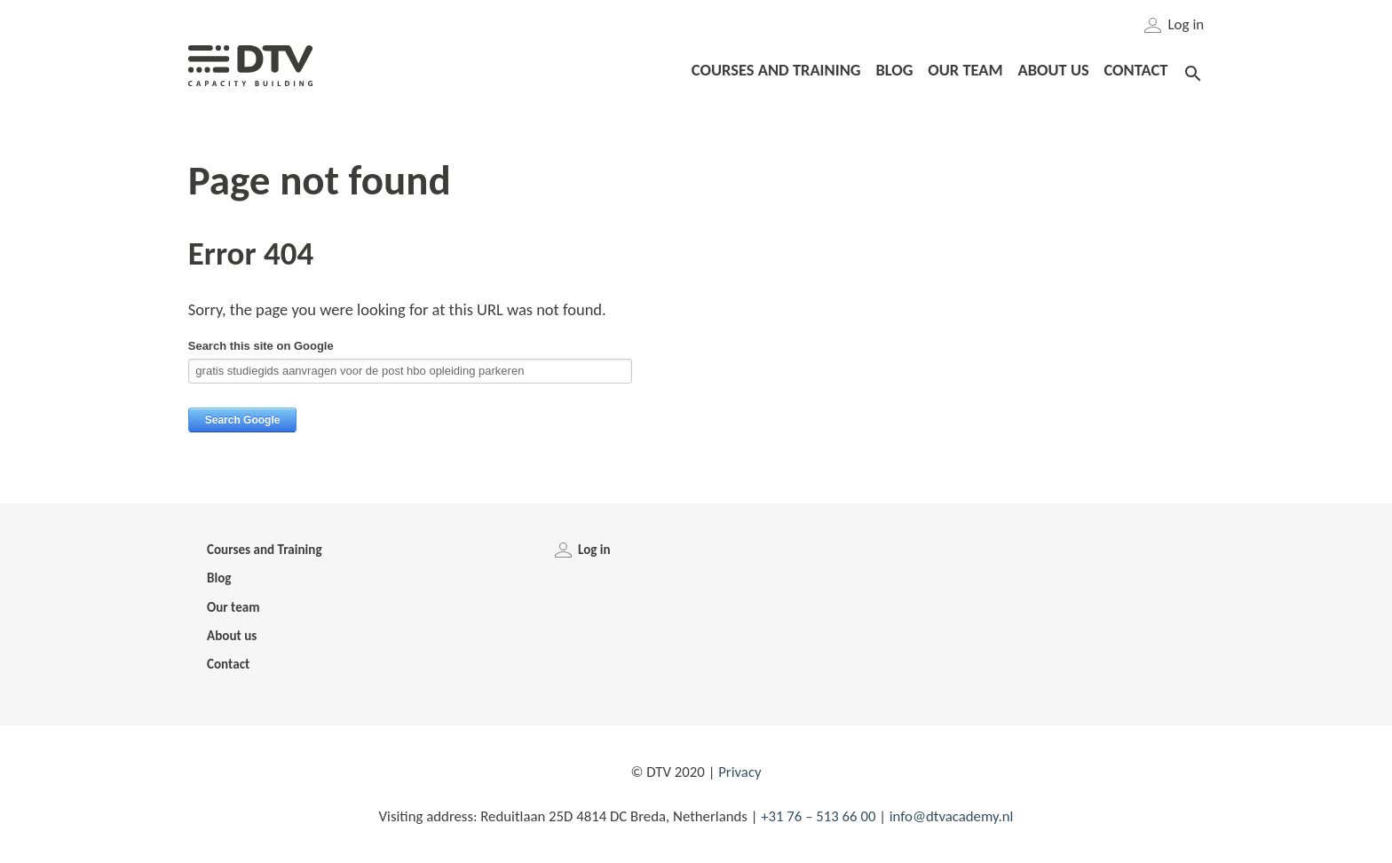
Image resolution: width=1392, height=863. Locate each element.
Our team (233, 607)
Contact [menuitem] (1135, 69)
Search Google (243, 420)
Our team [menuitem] (965, 69)
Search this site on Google (261, 345)
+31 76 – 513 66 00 (818, 816)
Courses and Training (264, 550)
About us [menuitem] (1052, 69)
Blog (219, 578)
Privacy (739, 772)
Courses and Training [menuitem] (776, 69)
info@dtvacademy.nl (952, 816)
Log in (1174, 24)
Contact (228, 664)
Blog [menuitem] (894, 69)
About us (232, 636)
